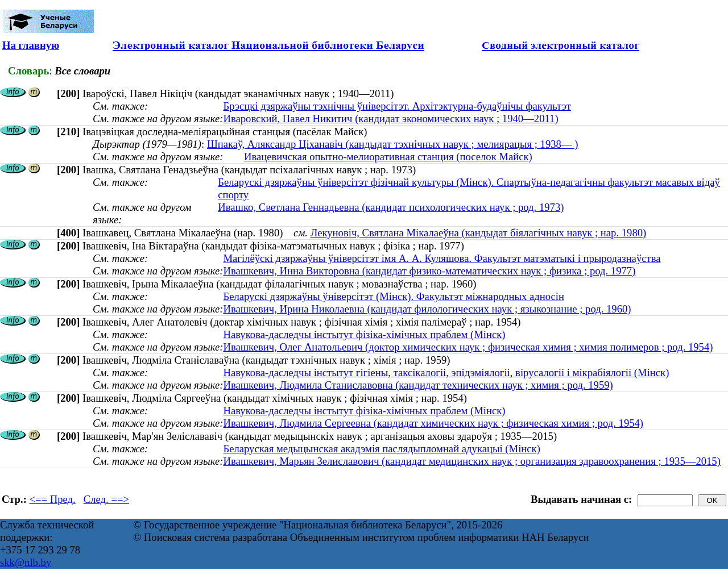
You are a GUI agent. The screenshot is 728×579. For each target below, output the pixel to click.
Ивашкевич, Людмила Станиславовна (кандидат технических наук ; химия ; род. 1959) (418, 385)
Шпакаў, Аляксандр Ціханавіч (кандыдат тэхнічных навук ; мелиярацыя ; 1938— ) (392, 144)
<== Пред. (53, 499)
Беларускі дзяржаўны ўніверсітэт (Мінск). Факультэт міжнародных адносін (393, 296)
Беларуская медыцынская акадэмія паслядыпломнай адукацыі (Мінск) (381, 449)
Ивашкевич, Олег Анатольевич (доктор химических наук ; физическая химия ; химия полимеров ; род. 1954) (468, 347)
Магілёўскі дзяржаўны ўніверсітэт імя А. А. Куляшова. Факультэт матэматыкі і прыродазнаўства (441, 258)
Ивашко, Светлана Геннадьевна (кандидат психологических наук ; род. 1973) (391, 207)
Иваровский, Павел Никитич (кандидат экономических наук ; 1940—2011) (390, 118)
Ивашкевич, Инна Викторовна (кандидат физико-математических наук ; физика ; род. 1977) (429, 271)
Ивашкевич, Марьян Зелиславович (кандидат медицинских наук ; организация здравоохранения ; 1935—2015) (471, 461)
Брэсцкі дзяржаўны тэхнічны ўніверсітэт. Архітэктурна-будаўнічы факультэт (396, 106)
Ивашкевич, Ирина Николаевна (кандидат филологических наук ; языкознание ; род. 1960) (427, 309)
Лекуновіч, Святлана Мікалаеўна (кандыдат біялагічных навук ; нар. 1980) (479, 233)
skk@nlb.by (25, 562)
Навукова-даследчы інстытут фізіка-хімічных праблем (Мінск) (364, 334)
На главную (30, 45)
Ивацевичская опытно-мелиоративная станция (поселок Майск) (388, 157)
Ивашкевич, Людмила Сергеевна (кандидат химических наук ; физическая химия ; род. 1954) (433, 423)
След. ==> (106, 499)
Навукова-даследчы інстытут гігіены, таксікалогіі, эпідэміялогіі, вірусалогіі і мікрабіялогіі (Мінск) (446, 372)
